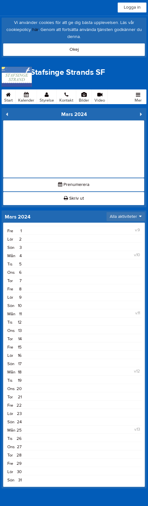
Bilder (84, 96)
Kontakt (66, 96)
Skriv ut (74, 198)
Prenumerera (73, 185)
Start (8, 96)
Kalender (26, 96)
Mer (138, 96)
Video (99, 96)
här (35, 30)
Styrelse (47, 96)
